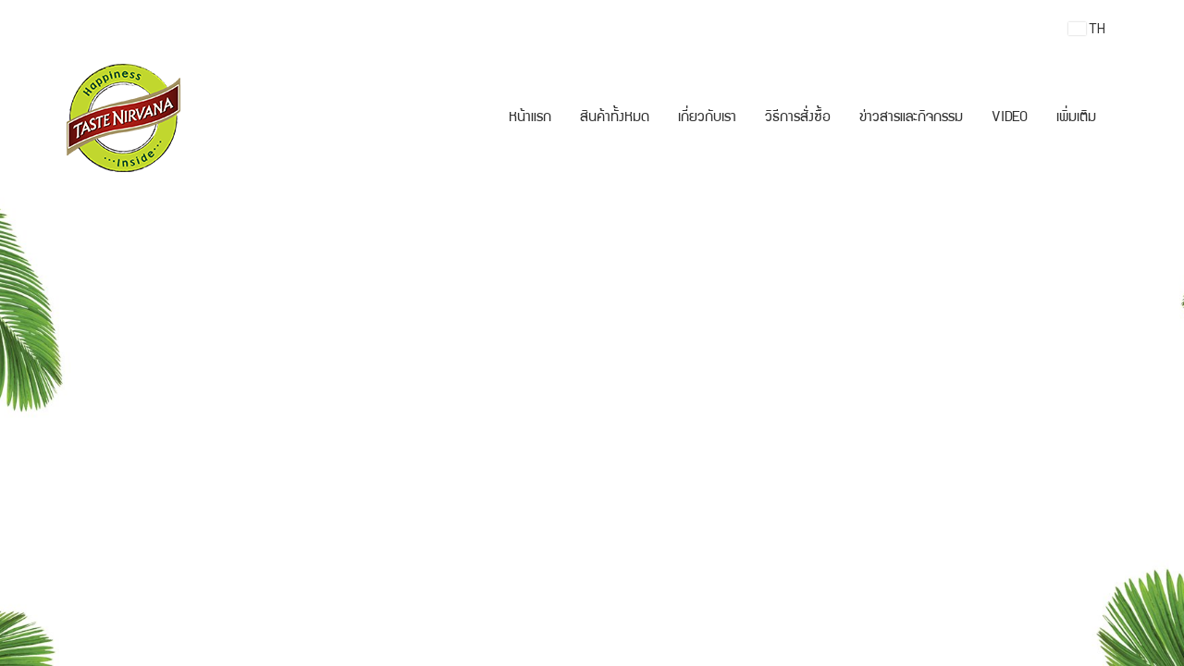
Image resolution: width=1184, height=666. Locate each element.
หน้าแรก (530, 118)
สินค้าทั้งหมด (614, 118)
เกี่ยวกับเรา (707, 118)
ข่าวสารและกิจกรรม (911, 118)
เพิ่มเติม (1076, 118)
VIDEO (1010, 118)
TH (1086, 28)
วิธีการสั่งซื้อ (798, 118)
